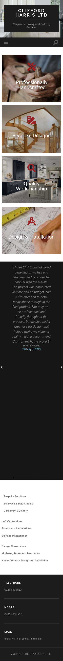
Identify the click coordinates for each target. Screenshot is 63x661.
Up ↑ (50, 654)
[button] (13, 477)
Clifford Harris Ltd (31, 13)
